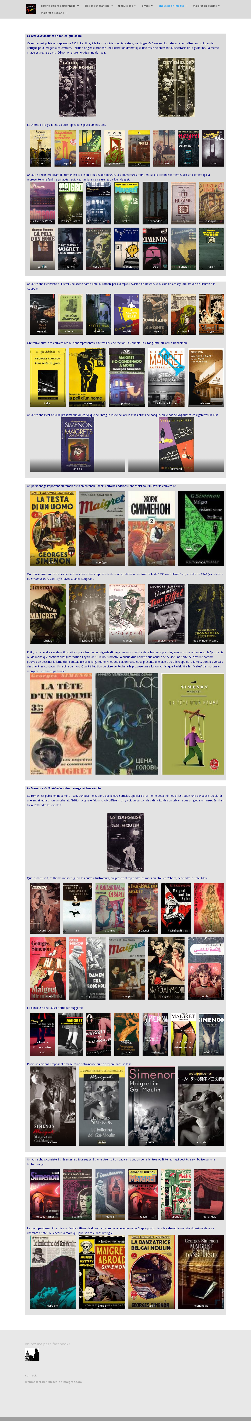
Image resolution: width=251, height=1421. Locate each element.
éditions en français (97, 5)
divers (146, 5)
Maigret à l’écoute (52, 13)
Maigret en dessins (205, 5)
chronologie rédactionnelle (58, 5)
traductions (125, 5)
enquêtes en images (171, 5)
